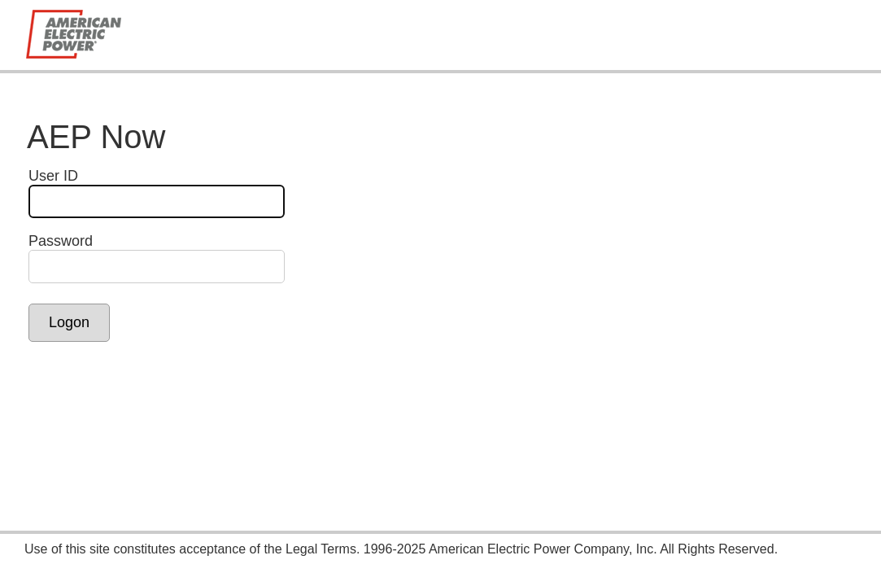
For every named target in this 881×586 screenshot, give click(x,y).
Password (60, 241)
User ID (53, 176)
